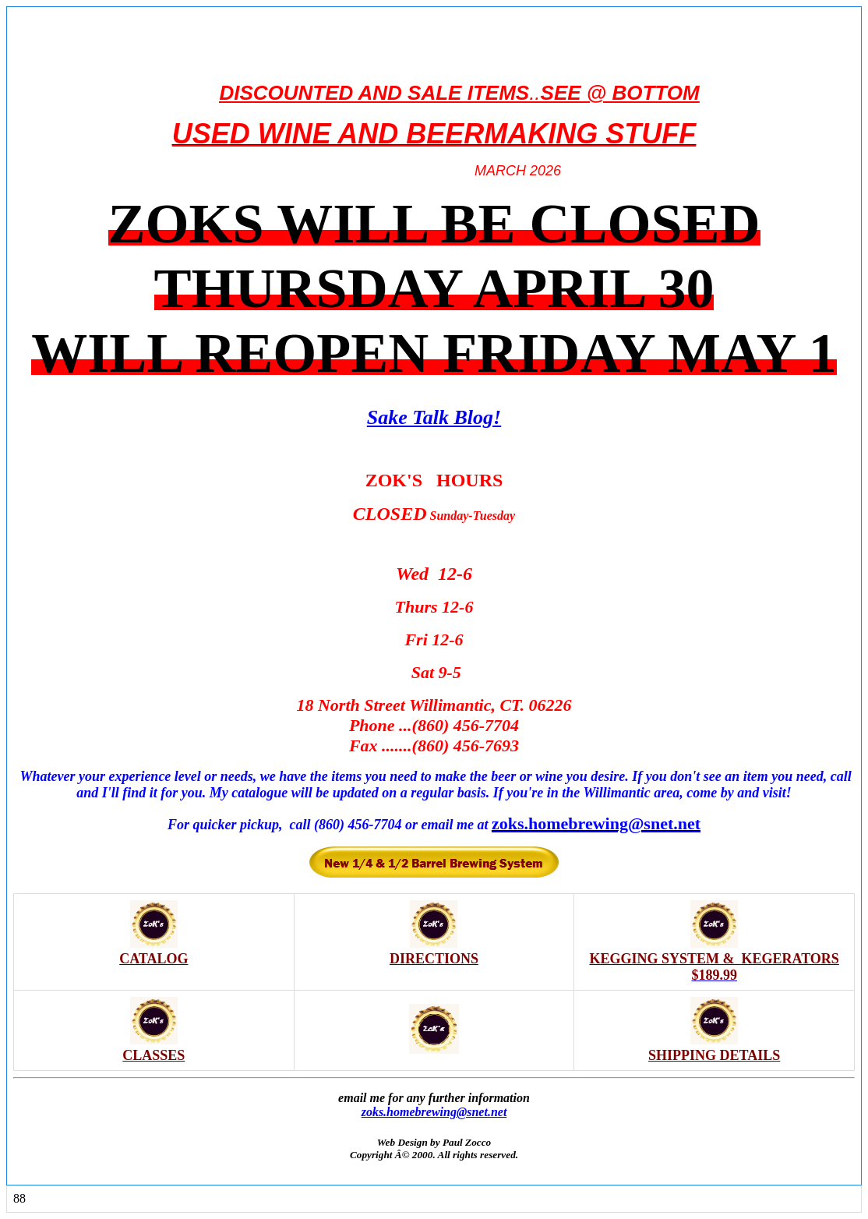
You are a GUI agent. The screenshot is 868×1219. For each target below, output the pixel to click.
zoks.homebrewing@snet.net (434, 1111)
